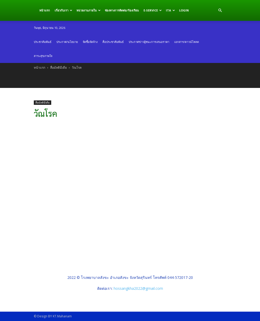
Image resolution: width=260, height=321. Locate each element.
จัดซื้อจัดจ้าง (90, 42)
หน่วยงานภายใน (88, 10)
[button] (220, 10)
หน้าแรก (44, 10)
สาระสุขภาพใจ (43, 56)
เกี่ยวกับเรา (63, 10)
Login (184, 10)
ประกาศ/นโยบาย (67, 42)
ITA (170, 10)
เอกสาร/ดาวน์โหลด (186, 42)
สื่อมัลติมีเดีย (58, 67)
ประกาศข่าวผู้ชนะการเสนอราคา (149, 42)
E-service (153, 10)
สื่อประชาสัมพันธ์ (113, 42)
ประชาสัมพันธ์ (42, 42)
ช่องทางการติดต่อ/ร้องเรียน (122, 10)
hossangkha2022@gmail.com (138, 288)
